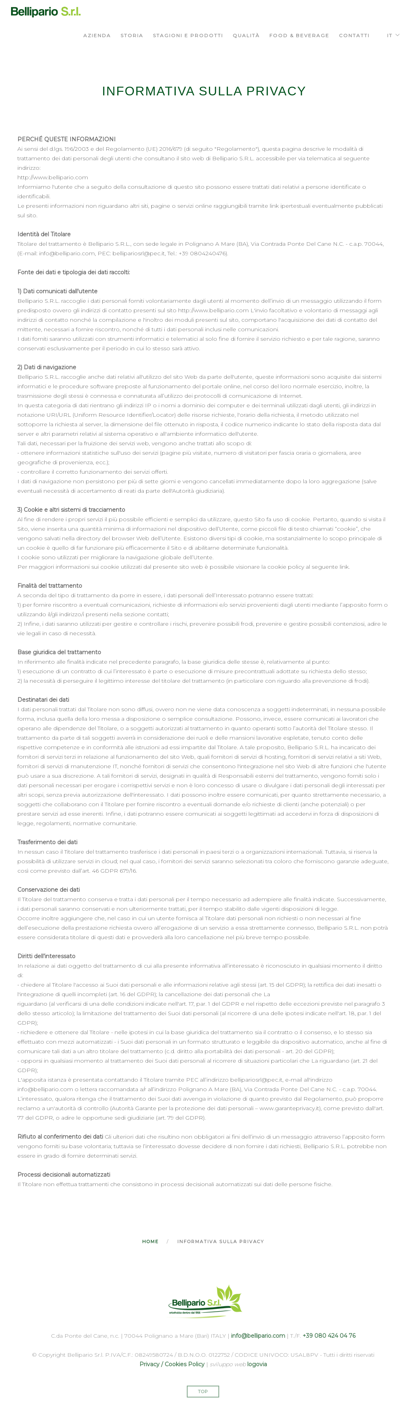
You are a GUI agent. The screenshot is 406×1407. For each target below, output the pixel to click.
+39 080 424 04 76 (329, 1335)
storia (131, 35)
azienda (97, 35)
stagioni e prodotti (188, 35)
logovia (257, 1364)
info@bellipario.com (258, 1335)
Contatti (354, 35)
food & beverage (299, 35)
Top (203, 1391)
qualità (246, 35)
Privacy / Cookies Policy (172, 1364)
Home (150, 1241)
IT (390, 35)
